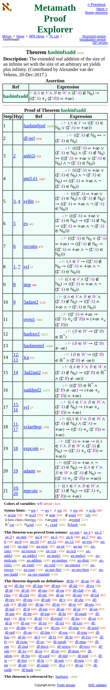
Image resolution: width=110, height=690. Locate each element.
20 (15, 493)
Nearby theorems (96, 12)
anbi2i (29, 155)
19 (15, 470)
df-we (25, 623)
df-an (85, 581)
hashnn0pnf (34, 125)
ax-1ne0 (28, 565)
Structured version (94, 36)
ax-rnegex (72, 565)
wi (47, 510)
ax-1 (87, 532)
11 (15, 424)
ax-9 (18, 541)
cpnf (54, 519)
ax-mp (74, 532)
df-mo (42, 590)
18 (15, 448)
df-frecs (42, 646)
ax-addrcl (30, 555)
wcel (32, 515)
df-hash (27, 670)
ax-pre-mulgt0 (39, 574)
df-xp (42, 623)
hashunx (61, 676)
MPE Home (36, 36)
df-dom (73, 651)
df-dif (22, 604)
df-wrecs (63, 646)
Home (20, 36)
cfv (88, 515)
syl (26, 266)
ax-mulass (59, 560)
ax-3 (8, 537)
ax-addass (34, 560)
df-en (55, 651)
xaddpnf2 (32, 389)
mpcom (30, 490)
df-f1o (86, 637)
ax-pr (61, 546)
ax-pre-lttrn (80, 569)
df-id (38, 618)
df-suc (63, 632)
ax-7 (85, 537)
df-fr (8, 623)
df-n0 (22, 665)
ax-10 (34, 541)
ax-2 (98, 532)
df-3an (38, 585)
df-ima (73, 627)
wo (75, 510)
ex (25, 223)
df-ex (90, 585)
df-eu (60, 590)
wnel (72, 515)
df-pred (93, 627)
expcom (30, 448)
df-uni (9, 613)
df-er (38, 651)
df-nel (29, 138)
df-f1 (52, 637)
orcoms (30, 246)
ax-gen (21, 537)
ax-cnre (29, 569)
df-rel (59, 623)
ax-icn (71, 551)
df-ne (60, 595)
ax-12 (69, 541)
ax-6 (69, 537)
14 (15, 372)
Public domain (66, 685)
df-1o (22, 651)
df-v (62, 599)
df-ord (10, 632)
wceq (12, 515)
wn (33, 510)
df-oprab (59, 641)
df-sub (59, 660)
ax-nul (23, 546)
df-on (27, 632)
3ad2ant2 (32, 372)
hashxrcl (31, 333)
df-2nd (23, 646)
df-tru (56, 585)
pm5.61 (30, 178)
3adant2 (30, 302)
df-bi (70, 581)
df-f (37, 637)
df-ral (95, 595)
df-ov (40, 641)
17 (15, 429)
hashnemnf (33, 345)
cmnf (76, 519)
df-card (44, 655)
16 (15, 409)
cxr (11, 524)
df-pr (77, 609)
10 (15, 488)
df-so (92, 618)
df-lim (45, 632)
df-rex (9, 599)
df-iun (45, 613)
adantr (29, 470)
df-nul (9, 609)
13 (15, 359)
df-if (26, 609)
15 (15, 404)
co (34, 519)
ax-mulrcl (78, 555)
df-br (62, 613)
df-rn (38, 627)
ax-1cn (51, 551)
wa (59, 510)
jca (26, 357)
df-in (56, 604)
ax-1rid (49, 565)
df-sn (60, 609)
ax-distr (83, 560)
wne (52, 515)
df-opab (81, 613)
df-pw (43, 609)
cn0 (31, 524)
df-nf (9, 590)
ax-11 (52, 541)
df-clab (78, 590)
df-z (62, 665)
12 (15, 354)
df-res (55, 627)
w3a (92, 510)
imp (27, 284)
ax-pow (42, 546)
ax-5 (54, 537)
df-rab (45, 599)
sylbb (28, 201)
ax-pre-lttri (53, 569)
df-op (93, 609)
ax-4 (38, 537)
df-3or (19, 585)
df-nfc (42, 595)
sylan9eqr (32, 426)
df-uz (79, 665)
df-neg (79, 660)
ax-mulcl (53, 555)
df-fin (25, 655)
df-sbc (79, 599)
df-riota (22, 641)
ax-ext (87, 541)
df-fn (22, 637)
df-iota (82, 632)
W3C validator (97, 685)
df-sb (25, 590)
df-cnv (77, 623)
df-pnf (63, 655)
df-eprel (56, 618)
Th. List (54, 36)
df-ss (72, 604)
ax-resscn (28, 551)
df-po (75, 618)
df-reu (28, 599)
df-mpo (80, 641)
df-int (27, 613)
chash (73, 524)
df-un (39, 604)
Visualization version (92, 39)
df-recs (84, 646)
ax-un (77, 546)
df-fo (69, 637)
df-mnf (83, 655)
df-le (40, 660)
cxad (53, 524)
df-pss (89, 604)
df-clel (24, 595)
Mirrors (6, 36)
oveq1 (29, 319)
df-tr (22, 618)
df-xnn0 (43, 665)
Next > (102, 9)
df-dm (21, 627)
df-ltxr (22, 660)
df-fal (73, 585)
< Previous (96, 4)
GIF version (100, 42)
